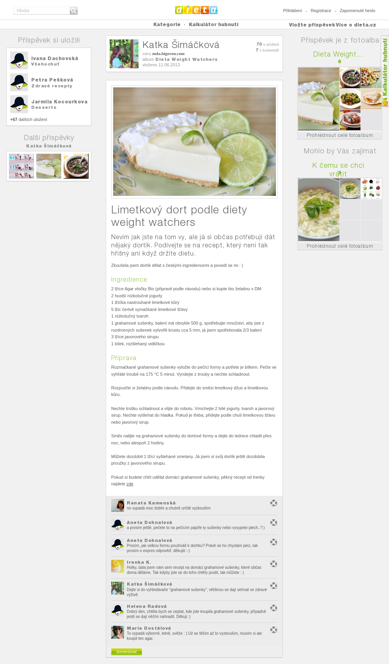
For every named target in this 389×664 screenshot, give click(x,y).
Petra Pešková (52, 80)
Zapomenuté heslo (357, 10)
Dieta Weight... (338, 54)
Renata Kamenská (151, 503)
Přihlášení (292, 10)
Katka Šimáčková (49, 146)
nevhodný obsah (273, 503)
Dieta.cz (196, 9)
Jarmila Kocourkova (59, 102)
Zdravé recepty (51, 86)
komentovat (127, 652)
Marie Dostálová (149, 628)
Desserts (44, 107)
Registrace (321, 10)
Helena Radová (147, 606)
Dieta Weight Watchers (186, 59)
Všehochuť (45, 64)
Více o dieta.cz (356, 25)
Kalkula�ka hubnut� (384, 71)
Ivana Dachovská (54, 58)
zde (129, 483)
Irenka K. (139, 562)
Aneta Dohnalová (149, 522)
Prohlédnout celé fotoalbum (340, 135)
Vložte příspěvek (312, 25)
